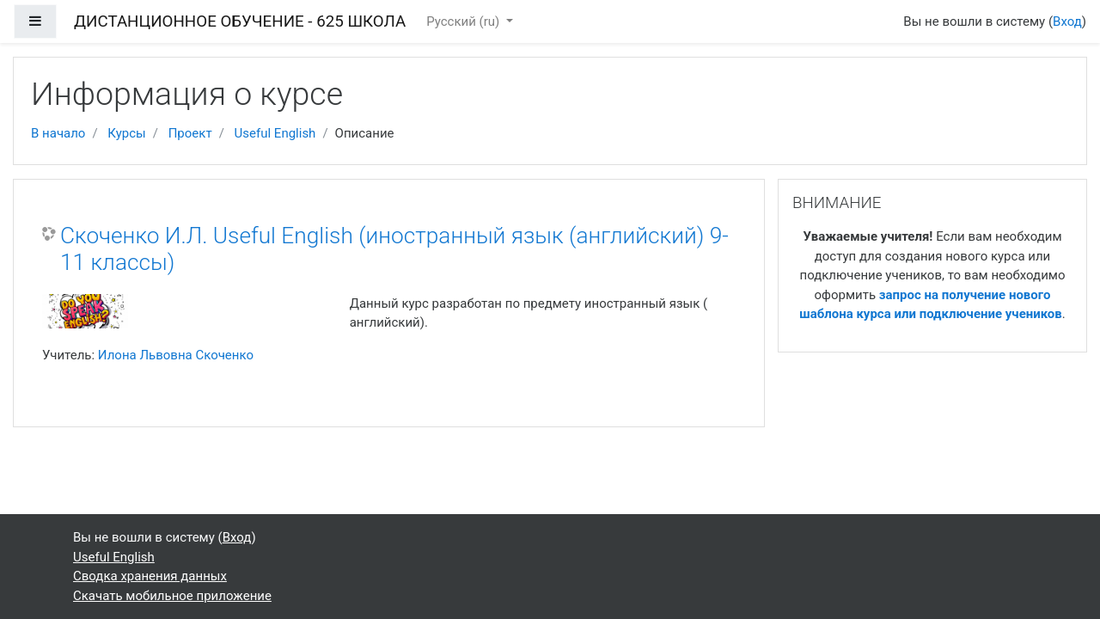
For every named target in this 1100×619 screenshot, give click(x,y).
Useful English (275, 133)
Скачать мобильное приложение (172, 596)
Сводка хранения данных (150, 576)
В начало (58, 133)
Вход (1067, 21)
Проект (190, 133)
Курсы (126, 133)
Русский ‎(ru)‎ (464, 21)
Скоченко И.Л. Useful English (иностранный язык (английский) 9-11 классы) (394, 249)
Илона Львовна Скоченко (176, 355)
